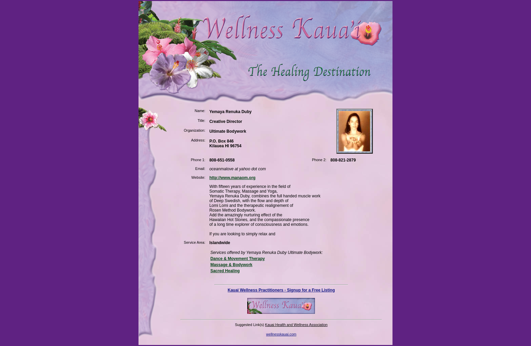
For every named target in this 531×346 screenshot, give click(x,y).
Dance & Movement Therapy (237, 258)
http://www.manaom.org (232, 177)
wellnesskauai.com (281, 334)
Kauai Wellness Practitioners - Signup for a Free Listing (281, 290)
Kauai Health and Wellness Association (296, 325)
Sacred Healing (225, 270)
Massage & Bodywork (231, 264)
